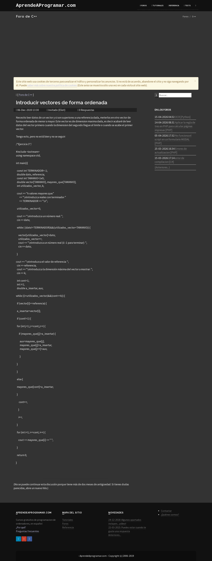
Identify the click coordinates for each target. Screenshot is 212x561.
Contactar (166, 510)
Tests (187, 5)
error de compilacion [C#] (169, 160)
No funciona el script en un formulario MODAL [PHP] (173, 139)
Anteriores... (114, 535)
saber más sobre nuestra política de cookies (52, 85)
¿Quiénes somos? (170, 514)
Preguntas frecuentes (27, 531)
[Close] (195, 81)
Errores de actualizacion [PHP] (171, 150)
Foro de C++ (25, 95)
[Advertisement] (106, 45)
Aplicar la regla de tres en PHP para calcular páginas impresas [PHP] (175, 126)
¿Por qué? (21, 527)
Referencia (173, 5)
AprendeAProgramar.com (46, 5)
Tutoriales (157, 5)
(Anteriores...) (162, 167)
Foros (143, 5)
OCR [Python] (183, 117)
